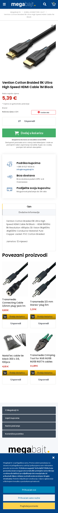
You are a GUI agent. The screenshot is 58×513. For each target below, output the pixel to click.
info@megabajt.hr (25, 169)
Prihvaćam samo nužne (29, 498)
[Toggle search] (44, 4)
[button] (53, 457)
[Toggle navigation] (4, 4)
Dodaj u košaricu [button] (17, 317)
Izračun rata (45, 112)
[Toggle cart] (53, 4)
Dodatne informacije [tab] (29, 212)
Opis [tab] (29, 206)
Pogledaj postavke (29, 506)
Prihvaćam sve (29, 489)
